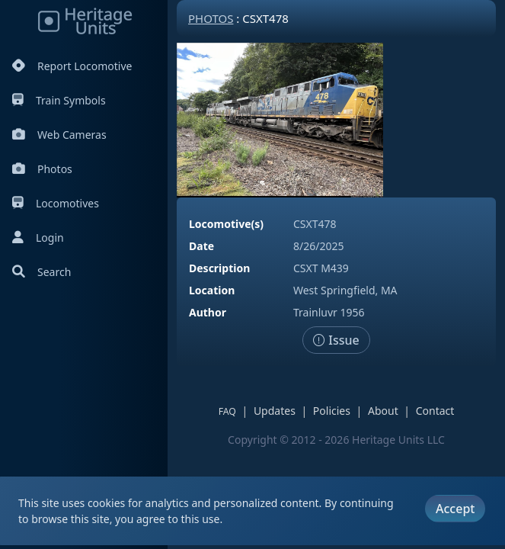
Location (212, 290)
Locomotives (55, 203)
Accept (455, 508)
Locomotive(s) (226, 224)
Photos (42, 169)
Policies (331, 410)
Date (201, 246)
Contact (435, 410)
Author (207, 312)
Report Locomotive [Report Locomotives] (72, 66)
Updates (275, 410)
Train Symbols (59, 100)
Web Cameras (59, 134)
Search (41, 272)
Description (219, 268)
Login (38, 237)
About (383, 410)
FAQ (227, 411)
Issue (336, 340)
